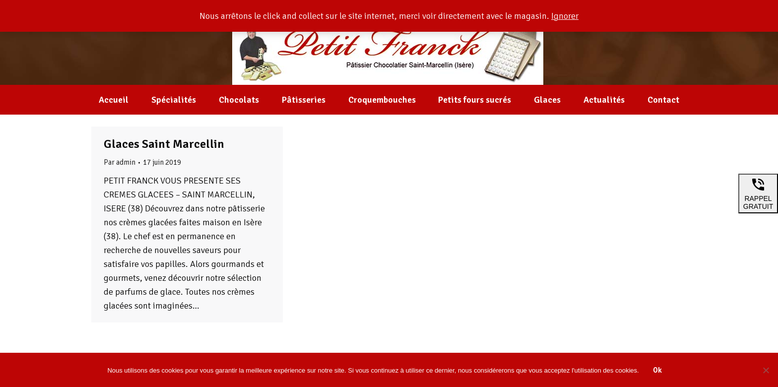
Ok (657, 370)
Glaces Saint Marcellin (164, 143)
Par (119, 162)
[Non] (766, 370)
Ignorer (565, 15)
